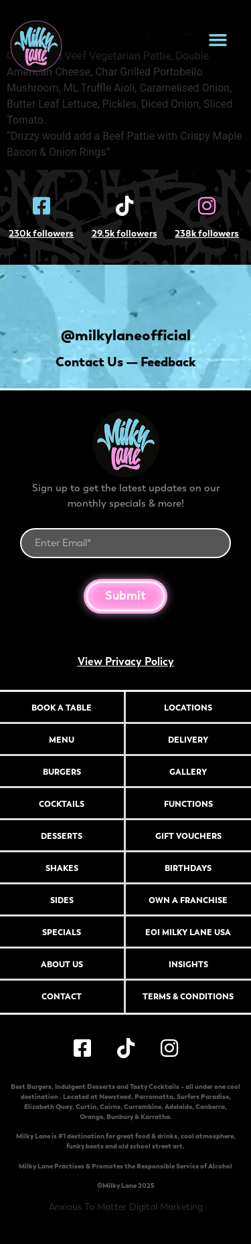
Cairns (110, 1106)
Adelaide (178, 1106)
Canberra (210, 1106)
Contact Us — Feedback (125, 362)
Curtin (86, 1106)
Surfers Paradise (203, 1096)
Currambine (142, 1106)
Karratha (155, 1116)
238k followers (207, 234)
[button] (218, 40)
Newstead (115, 1096)
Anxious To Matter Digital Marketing (126, 1207)
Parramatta (154, 1096)
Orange (91, 1116)
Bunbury (119, 1116)
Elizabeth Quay (48, 1106)
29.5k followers (124, 234)
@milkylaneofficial (126, 335)
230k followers (41, 233)
